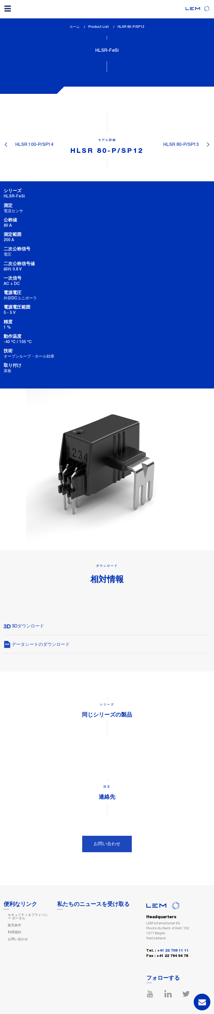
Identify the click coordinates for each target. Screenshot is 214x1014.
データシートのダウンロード (37, 644)
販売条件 (14, 925)
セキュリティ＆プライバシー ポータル (28, 916)
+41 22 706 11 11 (173, 950)
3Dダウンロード (24, 626)
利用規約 (14, 932)
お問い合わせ (107, 843)
